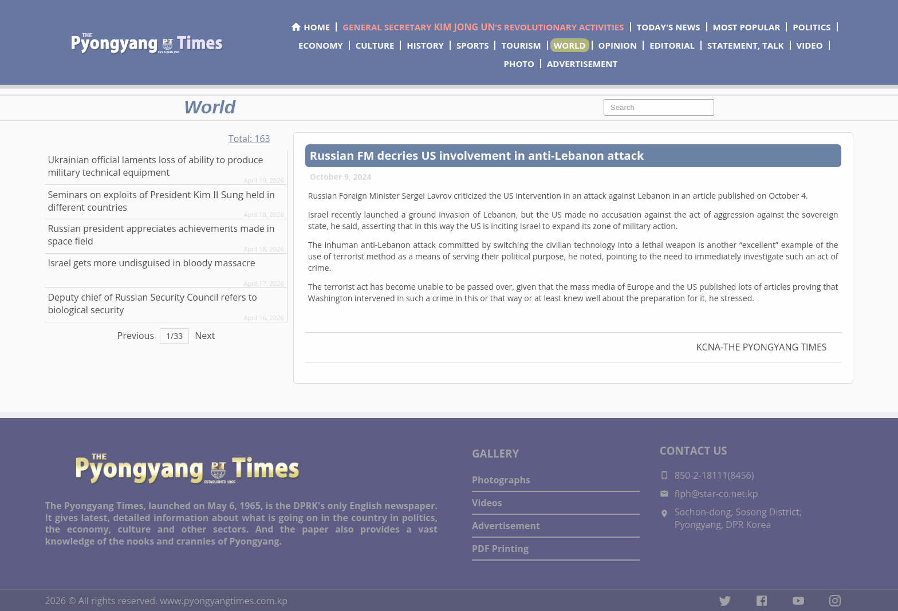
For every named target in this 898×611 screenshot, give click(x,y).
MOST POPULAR (747, 27)
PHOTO (519, 63)
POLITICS (811, 27)
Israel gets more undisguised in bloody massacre (151, 263)
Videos (487, 502)
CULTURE (375, 45)
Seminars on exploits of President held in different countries (161, 201)
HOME (310, 27)
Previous (135, 335)
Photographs (501, 480)
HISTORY (425, 45)
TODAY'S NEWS (668, 27)
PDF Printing (500, 548)
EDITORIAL (672, 45)
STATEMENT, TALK (745, 45)
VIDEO (810, 45)
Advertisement (506, 525)
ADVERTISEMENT (582, 63)
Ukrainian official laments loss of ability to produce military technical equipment (155, 166)
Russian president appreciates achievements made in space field (161, 234)
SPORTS (472, 45)
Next (205, 335)
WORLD (570, 45)
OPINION (617, 45)
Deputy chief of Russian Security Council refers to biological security (152, 303)
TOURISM (521, 45)
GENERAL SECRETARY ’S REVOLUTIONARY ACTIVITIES (483, 27)
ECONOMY (320, 45)
